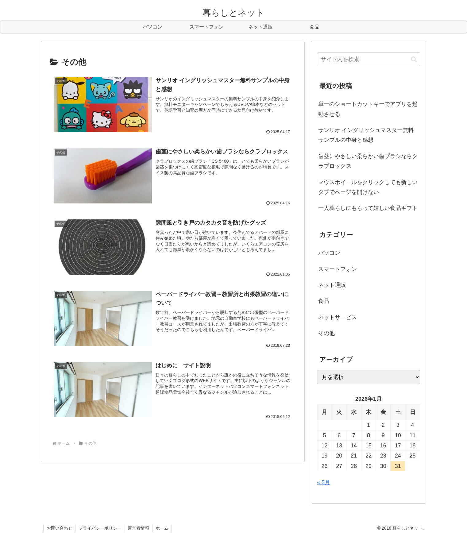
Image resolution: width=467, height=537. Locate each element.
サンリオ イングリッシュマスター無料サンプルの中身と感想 (366, 135)
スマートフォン (337, 269)
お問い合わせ (59, 528)
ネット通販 (332, 285)
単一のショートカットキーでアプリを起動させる (368, 109)
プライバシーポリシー (100, 528)
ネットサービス (337, 317)
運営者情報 (139, 528)
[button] (413, 59)
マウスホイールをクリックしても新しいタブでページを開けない (368, 187)
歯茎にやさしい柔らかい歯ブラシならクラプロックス (368, 161)
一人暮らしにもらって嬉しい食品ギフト (368, 208)
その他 (326, 333)
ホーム (162, 528)
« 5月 (323, 482)
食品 (323, 301)
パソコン (329, 253)
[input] (368, 59)
